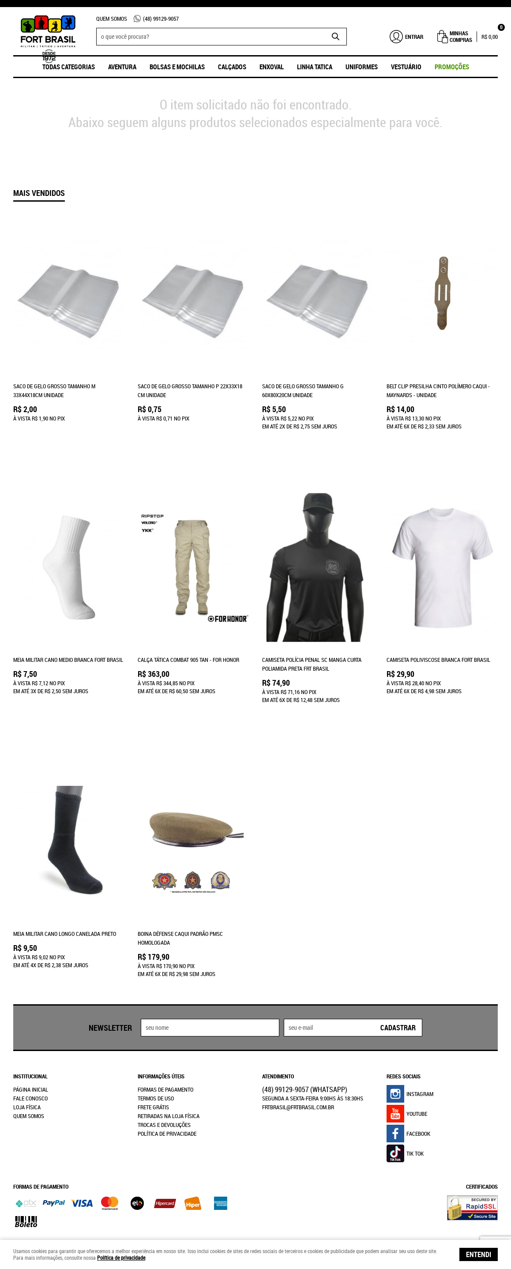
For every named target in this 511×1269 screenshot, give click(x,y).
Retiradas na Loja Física (168, 1070)
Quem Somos (111, 19)
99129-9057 (161, 19)
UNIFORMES (362, 66)
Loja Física (27, 1061)
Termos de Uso (156, 1052)
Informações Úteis (161, 1030)
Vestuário (406, 66)
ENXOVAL (271, 66)
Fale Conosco (30, 1052)
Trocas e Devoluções (164, 1078)
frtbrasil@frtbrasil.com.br (298, 1061)
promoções (452, 66)
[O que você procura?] (336, 36)
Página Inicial (30, 1043)
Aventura (122, 66)
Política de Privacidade (167, 1087)
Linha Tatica (314, 66)
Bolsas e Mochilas (177, 66)
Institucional (30, 1030)
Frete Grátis (153, 1061)
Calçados (232, 66)
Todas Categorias (68, 66)
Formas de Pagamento (165, 1043)
